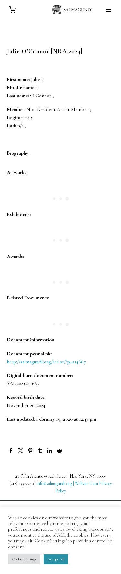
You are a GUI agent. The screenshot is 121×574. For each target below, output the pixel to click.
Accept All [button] (55, 559)
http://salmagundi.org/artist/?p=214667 (46, 361)
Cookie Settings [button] (24, 559)
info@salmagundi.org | (55, 483)
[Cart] (12, 10)
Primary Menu (108, 10)
